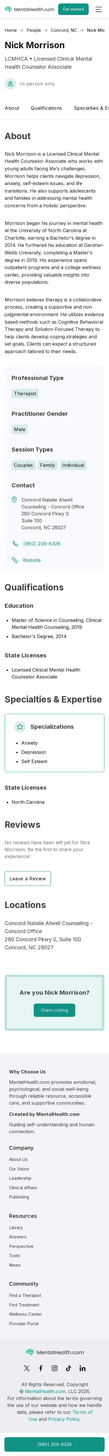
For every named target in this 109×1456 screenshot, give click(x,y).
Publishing (19, 1197)
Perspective (21, 1246)
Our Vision (19, 1169)
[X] (26, 1368)
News (15, 1265)
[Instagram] (54, 1368)
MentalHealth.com (45, 1391)
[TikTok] (68, 1368)
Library (16, 1227)
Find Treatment (24, 1305)
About (12, 108)
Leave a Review (28, 878)
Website (32, 560)
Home (11, 30)
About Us (18, 1159)
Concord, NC (64, 30)
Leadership (20, 1178)
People (34, 30)
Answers (17, 1236)
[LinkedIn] (82, 1368)
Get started (73, 9)
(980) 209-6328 (41, 544)
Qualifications (46, 108)
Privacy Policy (63, 1419)
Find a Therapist (25, 1295)
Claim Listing (54, 1010)
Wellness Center (25, 1314)
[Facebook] (40, 1368)
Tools (14, 1255)
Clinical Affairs (23, 1187)
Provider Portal (24, 1323)
